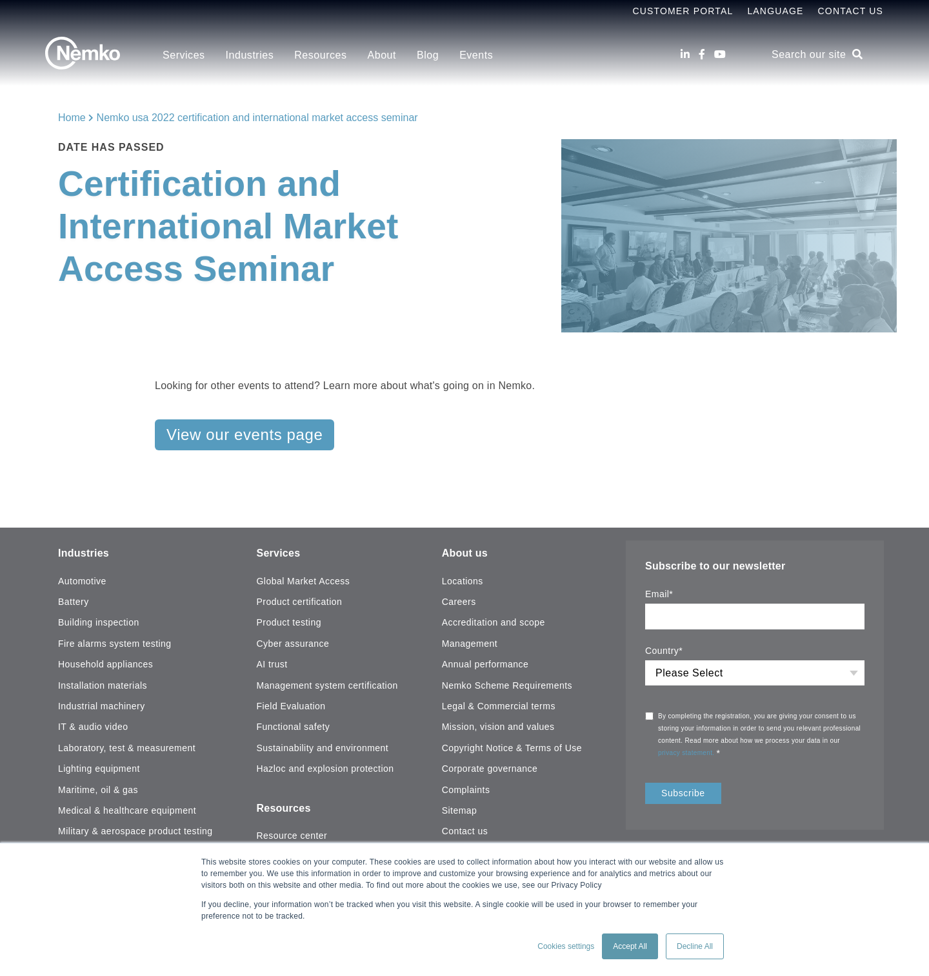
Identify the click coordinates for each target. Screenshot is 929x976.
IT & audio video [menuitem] (93, 727)
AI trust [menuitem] (271, 664)
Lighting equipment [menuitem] (99, 768)
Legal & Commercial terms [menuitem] (498, 706)
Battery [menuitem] (73, 602)
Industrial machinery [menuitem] (101, 706)
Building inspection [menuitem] (98, 622)
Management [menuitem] (469, 643)
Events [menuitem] (476, 55)
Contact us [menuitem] (465, 831)
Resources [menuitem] (320, 55)
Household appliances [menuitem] (105, 664)
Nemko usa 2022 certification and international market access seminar (257, 117)
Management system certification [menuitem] (326, 685)
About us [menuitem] (465, 553)
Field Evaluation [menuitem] (290, 706)
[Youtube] (720, 54)
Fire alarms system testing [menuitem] (115, 643)
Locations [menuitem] (462, 581)
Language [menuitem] (775, 11)
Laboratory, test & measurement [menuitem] (126, 748)
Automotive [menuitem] (82, 581)
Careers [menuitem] (459, 602)
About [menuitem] (382, 55)
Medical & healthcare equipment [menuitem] (127, 810)
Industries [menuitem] (250, 55)
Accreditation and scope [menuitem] (493, 622)
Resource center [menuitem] (291, 835)
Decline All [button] (695, 946)
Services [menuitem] (184, 55)
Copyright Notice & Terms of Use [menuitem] (512, 748)
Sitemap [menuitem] (459, 810)
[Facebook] (702, 54)
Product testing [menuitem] (288, 622)
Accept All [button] (630, 946)
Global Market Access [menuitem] (303, 581)
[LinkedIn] (685, 54)
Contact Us (850, 11)
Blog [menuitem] (428, 55)
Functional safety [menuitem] (293, 727)
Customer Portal (682, 11)
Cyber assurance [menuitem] (292, 643)
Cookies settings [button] (565, 946)
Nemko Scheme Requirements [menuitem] (507, 685)
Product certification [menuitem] (299, 602)
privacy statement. (687, 752)
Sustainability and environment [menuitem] (322, 748)
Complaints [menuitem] (466, 790)
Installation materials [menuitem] (102, 685)
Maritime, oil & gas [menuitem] (98, 790)
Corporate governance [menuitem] (490, 768)
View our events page (244, 434)
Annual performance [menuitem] (485, 664)
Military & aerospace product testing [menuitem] (135, 831)
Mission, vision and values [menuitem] (498, 727)
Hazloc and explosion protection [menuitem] (325, 768)
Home (72, 117)
